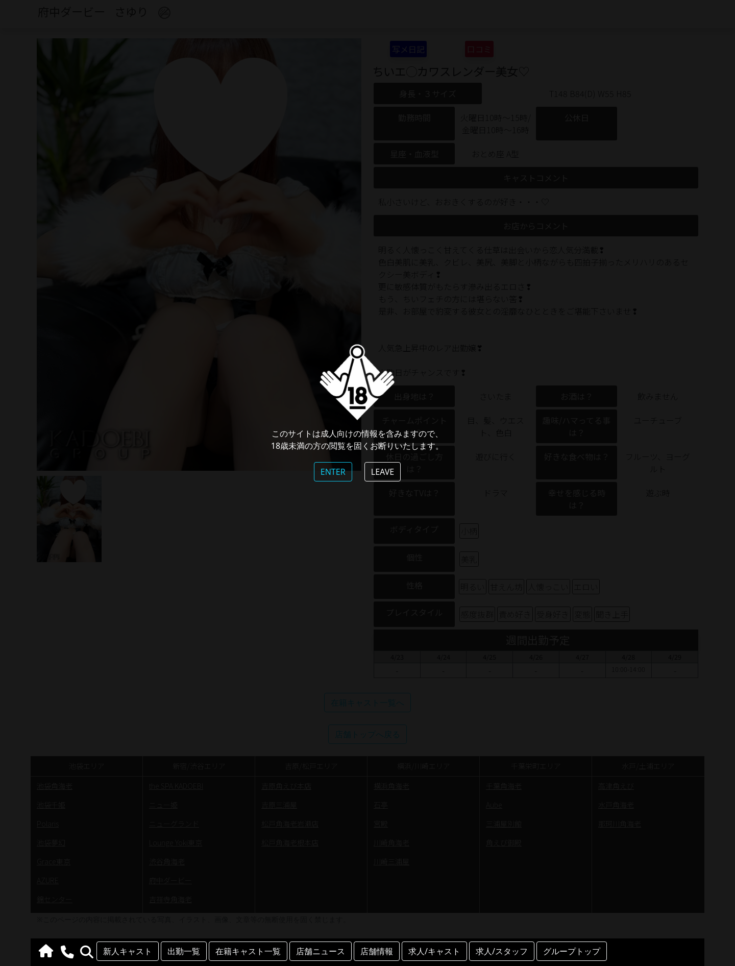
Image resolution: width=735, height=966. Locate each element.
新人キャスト (127, 951)
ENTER (333, 471)
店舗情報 (376, 951)
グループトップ (571, 951)
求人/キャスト (434, 951)
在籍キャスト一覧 (248, 951)
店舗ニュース (320, 951)
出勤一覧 (183, 951)
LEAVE (382, 471)
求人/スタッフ (502, 951)
